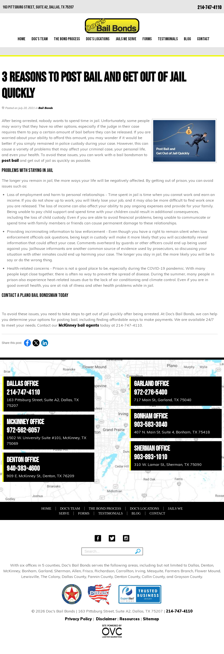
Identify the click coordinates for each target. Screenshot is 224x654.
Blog (187, 39)
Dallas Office (22, 383)
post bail (10, 160)
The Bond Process (67, 39)
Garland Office (151, 383)
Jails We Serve (126, 39)
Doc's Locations (97, 39)
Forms (147, 39)
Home (21, 39)
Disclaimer (106, 618)
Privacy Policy (78, 618)
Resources (130, 618)
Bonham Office (151, 416)
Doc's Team (40, 39)
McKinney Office (25, 422)
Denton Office (23, 460)
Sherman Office (152, 448)
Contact (203, 39)
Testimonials (168, 39)
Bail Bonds (45, 108)
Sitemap (151, 618)
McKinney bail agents (79, 325)
